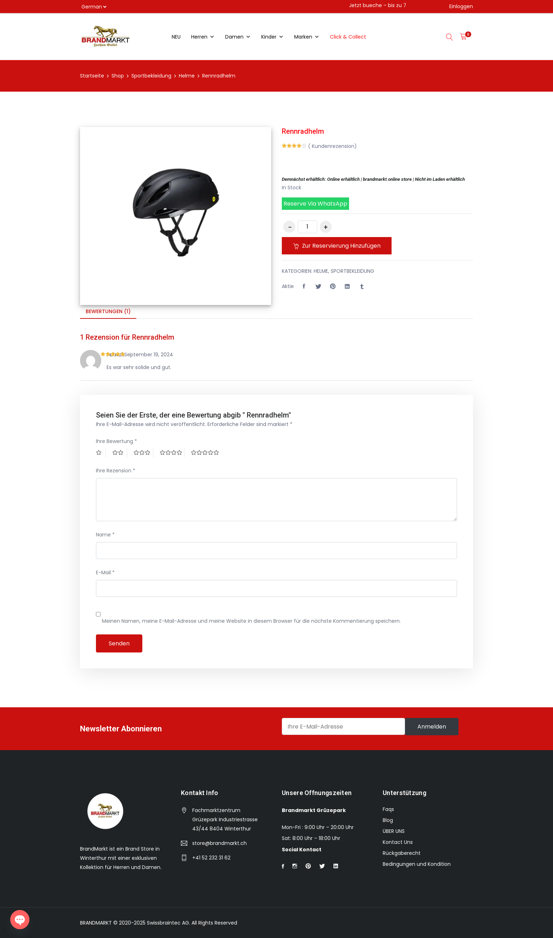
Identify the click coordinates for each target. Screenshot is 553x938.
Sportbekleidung (151, 75)
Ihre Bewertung (116, 441)
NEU (176, 36)
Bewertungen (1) (108, 311)
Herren (203, 36)
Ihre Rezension (115, 470)
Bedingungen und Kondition (417, 864)
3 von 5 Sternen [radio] (143, 452)
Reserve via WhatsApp (315, 204)
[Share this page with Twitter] (318, 286)
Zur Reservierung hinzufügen (338, 246)
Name (105, 534)
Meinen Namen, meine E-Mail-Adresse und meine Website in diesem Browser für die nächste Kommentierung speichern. (251, 621)
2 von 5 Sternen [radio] (119, 452)
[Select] (94, 7)
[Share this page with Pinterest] (332, 286)
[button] (377, 203)
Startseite (92, 75)
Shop (118, 75)
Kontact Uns (398, 842)
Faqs (388, 809)
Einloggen (461, 6)
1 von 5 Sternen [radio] (101, 452)
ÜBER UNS (394, 831)
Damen (238, 36)
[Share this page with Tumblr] (361, 286)
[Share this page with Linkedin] (347, 286)
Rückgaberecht (402, 853)
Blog (388, 820)
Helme (187, 75)
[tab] (108, 312)
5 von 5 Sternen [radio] (206, 452)
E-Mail (105, 572)
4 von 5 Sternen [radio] (172, 452)
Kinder (272, 36)
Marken (306, 36)
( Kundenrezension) (332, 146)
